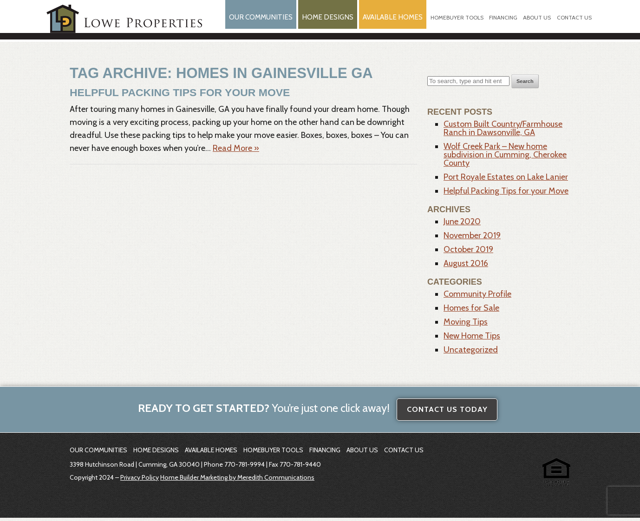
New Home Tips (472, 339)
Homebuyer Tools (454, 23)
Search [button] (525, 84)
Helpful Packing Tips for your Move (170, 95)
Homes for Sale (471, 311)
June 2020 (462, 225)
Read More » (236, 151)
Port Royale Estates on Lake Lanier (506, 180)
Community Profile (477, 297)
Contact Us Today (447, 412)
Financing (501, 23)
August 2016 (466, 266)
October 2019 (468, 252)
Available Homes (387, 22)
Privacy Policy (139, 480)
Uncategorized (471, 353)
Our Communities (246, 22)
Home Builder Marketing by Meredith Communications (237, 480)
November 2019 (472, 239)
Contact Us (573, 23)
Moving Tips (466, 325)
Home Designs (317, 22)
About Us (536, 23)
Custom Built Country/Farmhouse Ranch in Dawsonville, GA (503, 131)
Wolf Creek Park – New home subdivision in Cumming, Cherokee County (505, 157)
